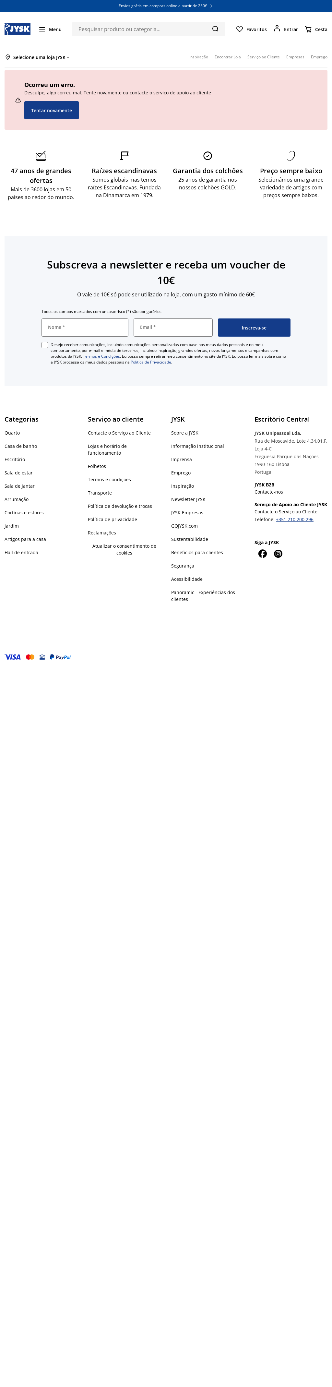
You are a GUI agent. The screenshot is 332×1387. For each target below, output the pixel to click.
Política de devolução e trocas (120, 506)
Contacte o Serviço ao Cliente (119, 433)
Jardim (12, 526)
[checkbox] (45, 345)
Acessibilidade (187, 579)
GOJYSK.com (184, 526)
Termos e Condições (101, 356)
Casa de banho (21, 446)
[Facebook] (262, 553)
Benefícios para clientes (197, 552)
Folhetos (97, 466)
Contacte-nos (269, 492)
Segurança (182, 566)
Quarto (12, 433)
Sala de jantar (20, 486)
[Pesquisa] (215, 28)
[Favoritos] (251, 29)
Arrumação (17, 499)
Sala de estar (19, 473)
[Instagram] (278, 553)
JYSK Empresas (187, 512)
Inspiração (182, 486)
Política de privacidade (112, 519)
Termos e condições (109, 479)
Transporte (100, 493)
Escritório (15, 459)
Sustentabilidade (189, 539)
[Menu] (50, 29)
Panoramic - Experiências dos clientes (203, 595)
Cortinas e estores (24, 512)
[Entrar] (285, 29)
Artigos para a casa (25, 539)
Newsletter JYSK (188, 499)
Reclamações (102, 533)
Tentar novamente (51, 110)
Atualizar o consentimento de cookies (124, 549)
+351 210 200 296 (295, 519)
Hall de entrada (21, 552)
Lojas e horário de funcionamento (107, 449)
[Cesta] (315, 29)
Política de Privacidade (151, 362)
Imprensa (181, 459)
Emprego (181, 473)
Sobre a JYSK (184, 433)
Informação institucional (197, 446)
